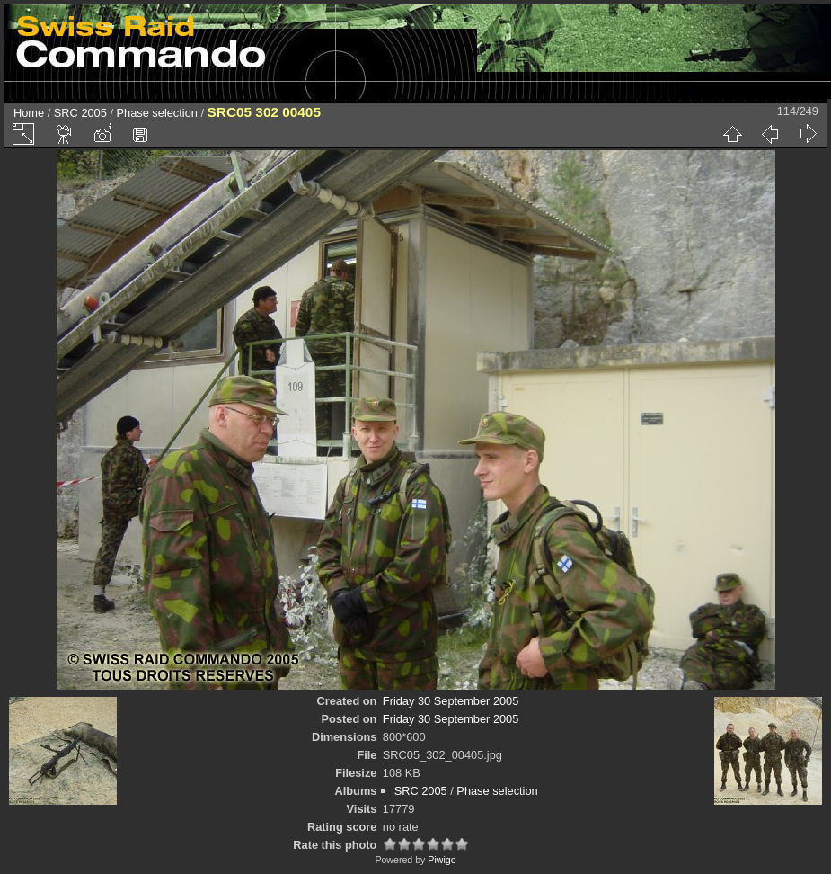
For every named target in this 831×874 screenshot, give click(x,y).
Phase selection (157, 113)
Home (28, 113)
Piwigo (441, 859)
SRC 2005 (80, 113)
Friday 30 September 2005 (451, 701)
